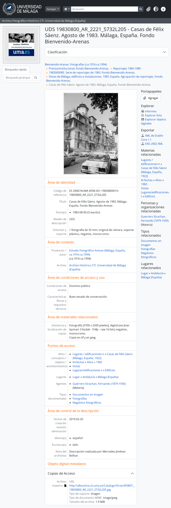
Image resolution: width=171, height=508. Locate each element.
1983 (99, 362)
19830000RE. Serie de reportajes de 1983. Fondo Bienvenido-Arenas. (92, 72)
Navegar (52, 9)
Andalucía (89, 377)
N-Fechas (78, 362)
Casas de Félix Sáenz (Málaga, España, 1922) (154, 172)
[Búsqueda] (104, 9)
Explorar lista (151, 115)
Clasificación (57, 52)
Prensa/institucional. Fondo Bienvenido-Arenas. (79, 68)
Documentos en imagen (88, 394)
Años (90, 362)
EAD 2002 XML (152, 144)
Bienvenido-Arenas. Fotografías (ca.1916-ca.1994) (76, 64)
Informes (149, 111)
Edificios (110, 370)
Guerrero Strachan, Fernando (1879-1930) (99, 384)
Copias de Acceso (61, 473)
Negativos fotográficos (87, 402)
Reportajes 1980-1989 (127, 68)
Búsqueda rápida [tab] (16, 69)
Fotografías (80, 398)
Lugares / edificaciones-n (88, 354)
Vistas (76, 366)
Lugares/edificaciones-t (87, 370)
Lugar (76, 377)
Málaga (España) (108, 377)
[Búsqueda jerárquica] (18, 77)
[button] (148, 9)
